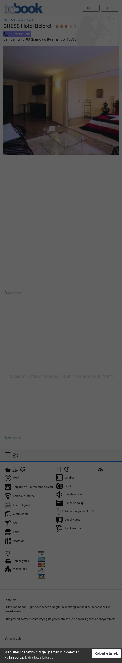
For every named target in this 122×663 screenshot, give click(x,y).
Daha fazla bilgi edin (40, 657)
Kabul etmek (106, 653)
